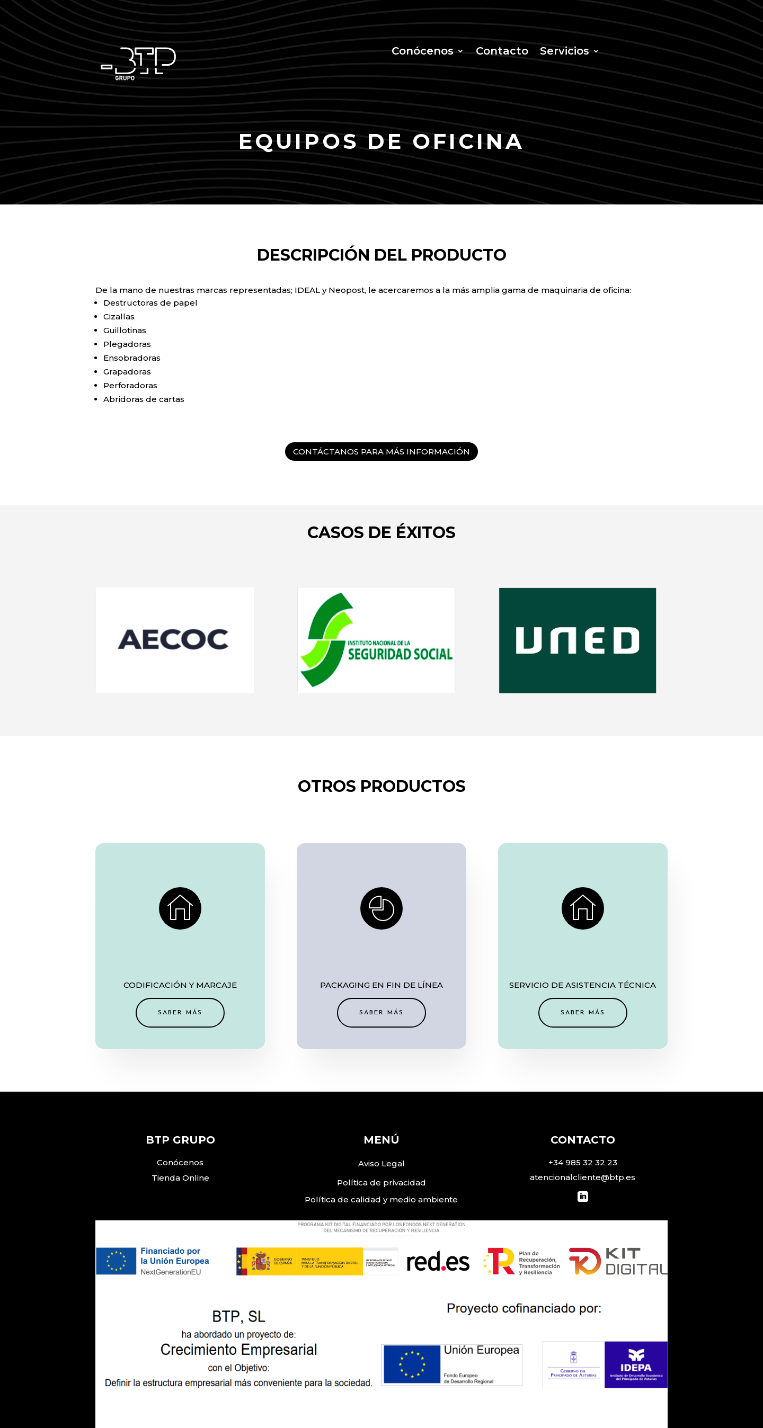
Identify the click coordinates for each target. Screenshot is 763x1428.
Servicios (564, 52)
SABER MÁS (278, 979)
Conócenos (423, 52)
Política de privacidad (381, 1182)
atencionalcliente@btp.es (582, 1177)
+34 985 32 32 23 (582, 1162)
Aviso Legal (381, 1163)
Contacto (502, 52)
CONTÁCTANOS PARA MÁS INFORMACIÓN (381, 452)
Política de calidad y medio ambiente (381, 1199)
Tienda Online (180, 1178)
